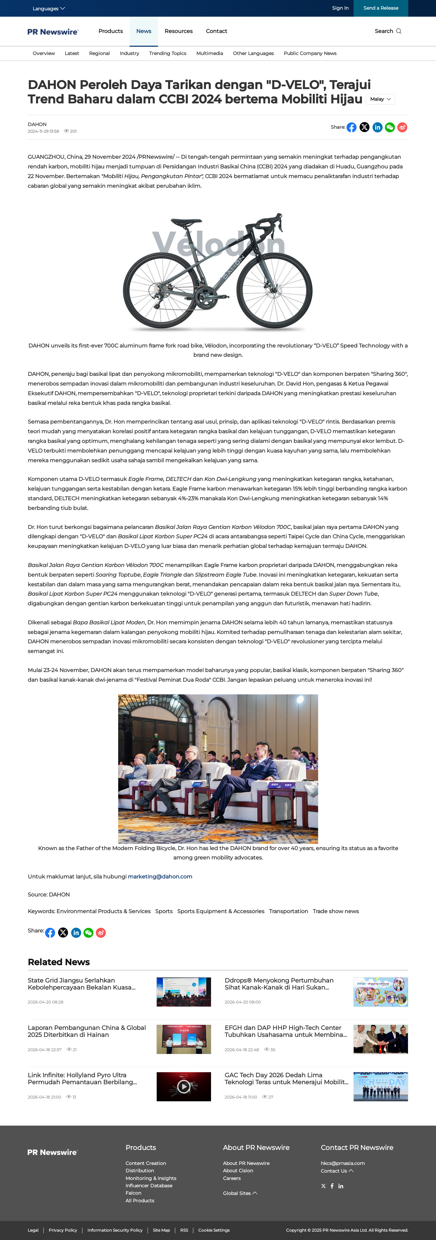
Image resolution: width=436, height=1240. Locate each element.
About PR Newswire (256, 1148)
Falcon (133, 1193)
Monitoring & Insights (151, 1178)
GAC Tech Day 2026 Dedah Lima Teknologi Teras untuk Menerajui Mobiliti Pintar (285, 1079)
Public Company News (310, 53)
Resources (179, 31)
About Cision (238, 1171)
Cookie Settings (214, 1230)
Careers (232, 1178)
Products (110, 31)
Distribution (140, 1171)
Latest (72, 53)
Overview (44, 53)
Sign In (340, 8)
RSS (184, 1230)
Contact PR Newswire (357, 1148)
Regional (99, 53)
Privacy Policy (63, 1230)
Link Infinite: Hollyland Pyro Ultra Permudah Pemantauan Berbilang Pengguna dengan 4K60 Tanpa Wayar (85, 1079)
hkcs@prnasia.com (343, 1163)
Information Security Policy (115, 1230)
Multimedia (209, 53)
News (143, 31)
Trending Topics (167, 53)
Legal (33, 1230)
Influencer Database (149, 1186)
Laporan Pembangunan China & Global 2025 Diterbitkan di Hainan (87, 1032)
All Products (140, 1201)
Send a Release (381, 8)
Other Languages (253, 53)
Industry (129, 53)
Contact (216, 31)
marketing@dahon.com (160, 876)
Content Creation (146, 1163)
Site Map (161, 1230)
